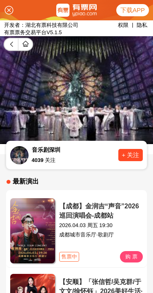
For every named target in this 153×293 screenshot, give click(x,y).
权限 (123, 25)
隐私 (142, 25)
